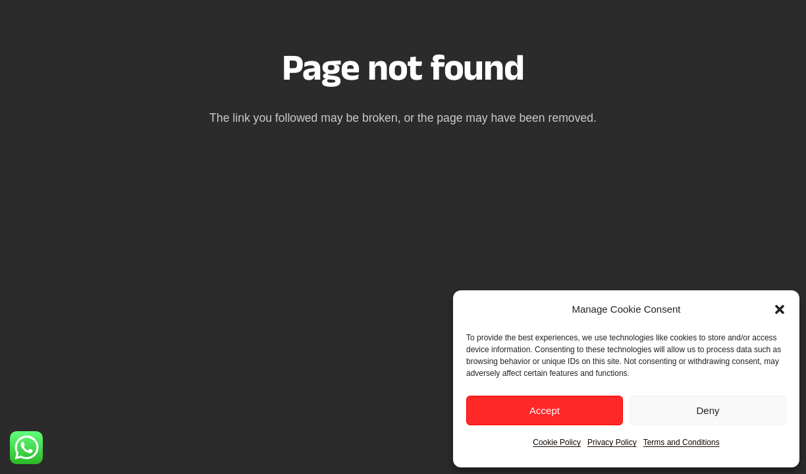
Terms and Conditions (681, 442)
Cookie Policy (557, 442)
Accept (544, 410)
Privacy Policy (612, 442)
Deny (707, 410)
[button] (779, 309)
